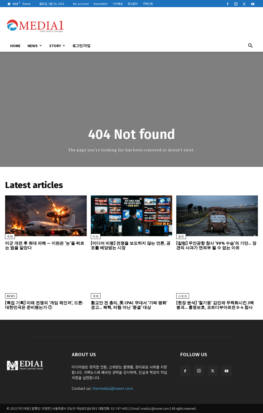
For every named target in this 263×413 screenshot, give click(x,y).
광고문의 (133, 4)
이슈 (96, 236)
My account (81, 4)
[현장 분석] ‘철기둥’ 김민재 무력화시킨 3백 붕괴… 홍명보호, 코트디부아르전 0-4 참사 (215, 305)
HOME (15, 45)
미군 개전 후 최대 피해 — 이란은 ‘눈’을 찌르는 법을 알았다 (44, 245)
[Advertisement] (163, 25)
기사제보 (117, 4)
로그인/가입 (81, 45)
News (35, 45)
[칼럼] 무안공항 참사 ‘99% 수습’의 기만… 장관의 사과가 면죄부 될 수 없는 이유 (216, 245)
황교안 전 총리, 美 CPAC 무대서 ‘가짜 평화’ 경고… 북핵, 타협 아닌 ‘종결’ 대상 (129, 305)
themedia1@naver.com (112, 388)
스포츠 (182, 296)
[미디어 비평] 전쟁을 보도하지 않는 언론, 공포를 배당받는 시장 (130, 245)
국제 (10, 236)
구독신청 (148, 4)
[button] (250, 46)
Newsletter (101, 4)
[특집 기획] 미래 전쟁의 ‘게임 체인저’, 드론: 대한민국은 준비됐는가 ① (44, 305)
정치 (181, 236)
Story (57, 45)
